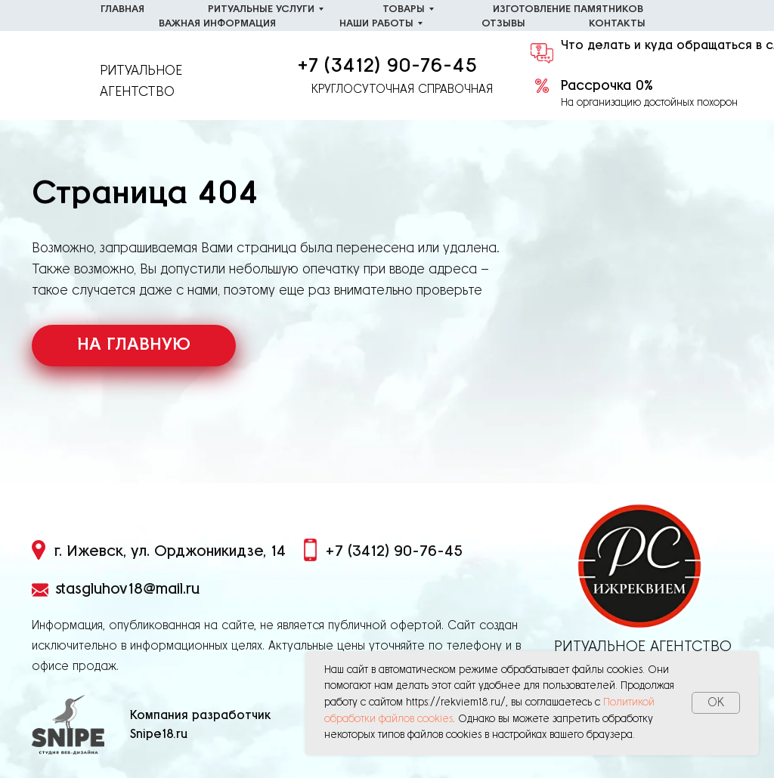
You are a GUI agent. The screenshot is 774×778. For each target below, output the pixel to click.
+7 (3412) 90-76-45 (387, 66)
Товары (403, 9)
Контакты (617, 24)
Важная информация (217, 24)
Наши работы (376, 24)
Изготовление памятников (568, 9)
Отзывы (503, 24)
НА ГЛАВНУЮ (133, 345)
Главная (122, 9)
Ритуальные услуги (261, 9)
